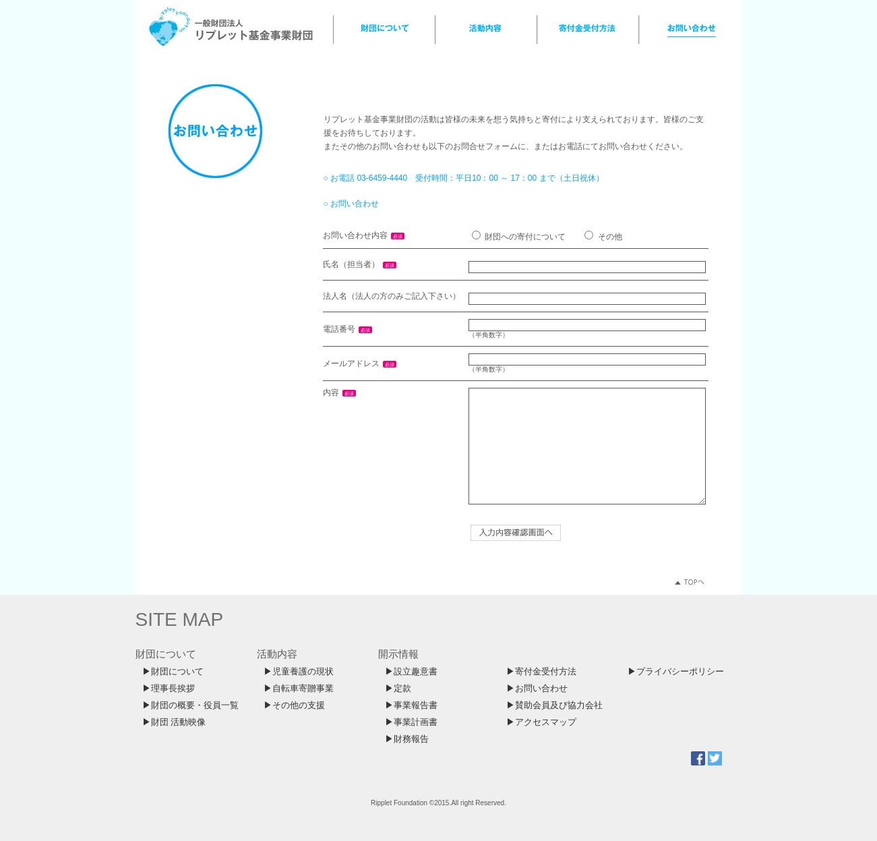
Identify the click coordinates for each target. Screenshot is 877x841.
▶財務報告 (407, 739)
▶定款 (398, 688)
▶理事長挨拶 (168, 688)
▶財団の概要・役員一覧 (190, 705)
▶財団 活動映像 (174, 722)
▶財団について (173, 671)
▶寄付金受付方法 (541, 671)
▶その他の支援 (294, 705)
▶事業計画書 (411, 722)
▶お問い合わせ (537, 688)
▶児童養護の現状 (299, 671)
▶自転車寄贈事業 (299, 688)
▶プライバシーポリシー (676, 671)
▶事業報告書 (411, 705)
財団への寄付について (525, 236)
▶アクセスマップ (541, 722)
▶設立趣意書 (411, 671)
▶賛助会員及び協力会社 (554, 705)
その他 (610, 236)
